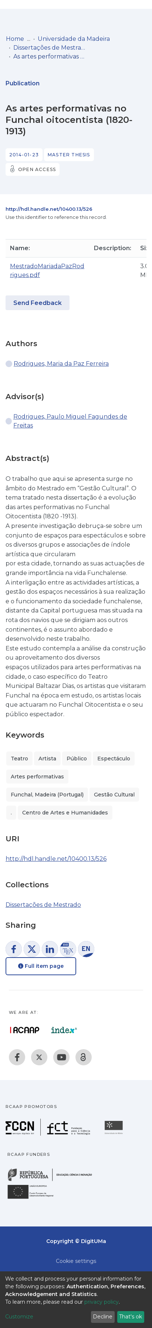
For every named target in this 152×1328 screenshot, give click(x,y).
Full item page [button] (41, 966)
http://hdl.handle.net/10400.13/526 (49, 209)
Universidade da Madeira (74, 38)
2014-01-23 (24, 154)
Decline (102, 1316)
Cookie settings (76, 1261)
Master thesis (69, 154)
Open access (37, 169)
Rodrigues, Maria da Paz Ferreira (61, 363)
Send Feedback (37, 302)
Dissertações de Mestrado (50, 47)
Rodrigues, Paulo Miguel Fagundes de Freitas (70, 421)
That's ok (130, 1316)
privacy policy (101, 1302)
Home (15, 38)
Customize (19, 1316)
